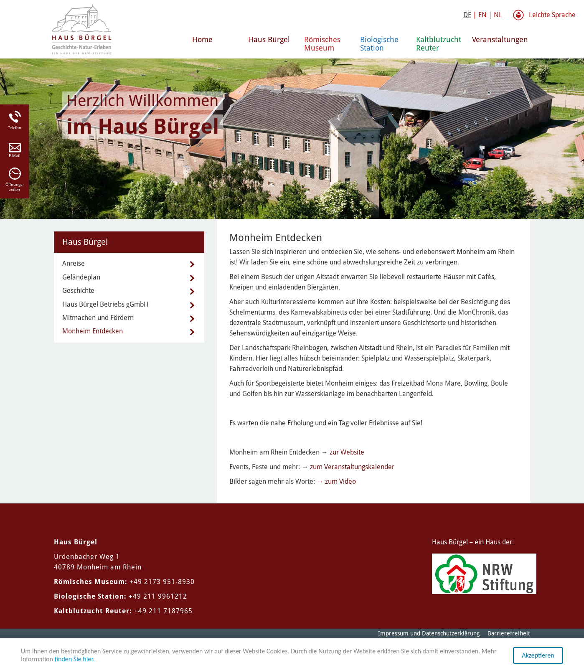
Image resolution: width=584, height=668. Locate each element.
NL (498, 15)
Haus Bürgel (269, 39)
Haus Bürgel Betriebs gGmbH (105, 304)
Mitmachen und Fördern (98, 318)
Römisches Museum (322, 43)
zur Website (347, 452)
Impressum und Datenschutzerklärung (429, 633)
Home (202, 39)
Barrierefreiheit (509, 633)
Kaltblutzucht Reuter (438, 43)
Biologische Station (379, 43)
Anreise (73, 263)
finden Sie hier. (75, 659)
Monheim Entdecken (92, 331)
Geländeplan (81, 277)
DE (467, 15)
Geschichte (78, 291)
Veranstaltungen (496, 39)
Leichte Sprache (552, 15)
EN (482, 15)
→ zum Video (336, 481)
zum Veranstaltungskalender (352, 467)
